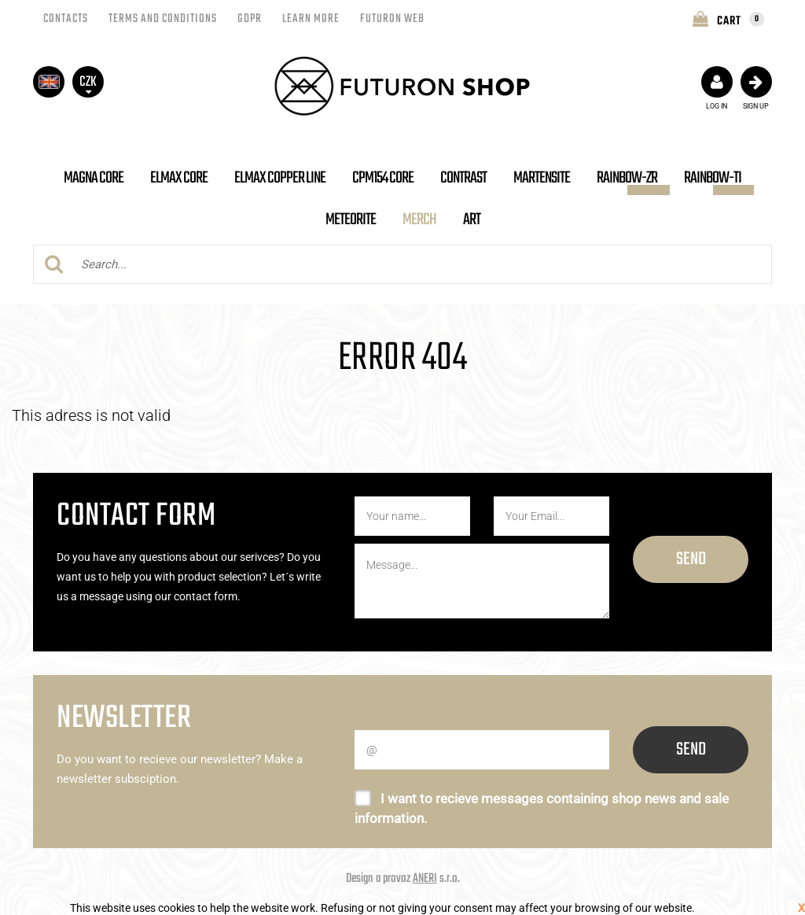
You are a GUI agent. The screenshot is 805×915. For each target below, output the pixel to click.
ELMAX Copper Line (279, 178)
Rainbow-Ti (712, 178)
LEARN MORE (311, 18)
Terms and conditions (162, 18)
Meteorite (350, 220)
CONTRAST (463, 178)
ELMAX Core (179, 178)
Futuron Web (392, 18)
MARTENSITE (541, 178)
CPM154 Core (383, 178)
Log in (717, 88)
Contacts (65, 18)
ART (471, 220)
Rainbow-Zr (627, 178)
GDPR (249, 18)
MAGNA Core (93, 178)
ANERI (425, 879)
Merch (419, 220)
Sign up (756, 88)
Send (691, 559)
